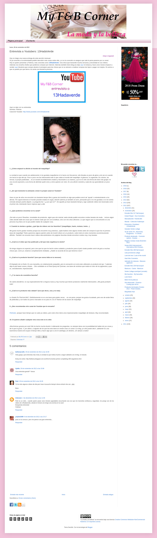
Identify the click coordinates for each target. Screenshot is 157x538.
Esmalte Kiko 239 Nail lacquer (134, 266)
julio (126, 303)
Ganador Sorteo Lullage (132, 229)
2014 (125, 200)
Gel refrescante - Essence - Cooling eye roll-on (133, 283)
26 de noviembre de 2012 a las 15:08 (32, 368)
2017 (125, 191)
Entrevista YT (20, 339)
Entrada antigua (108, 494)
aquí (82, 65)
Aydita (17, 368)
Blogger (89, 527)
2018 (125, 188)
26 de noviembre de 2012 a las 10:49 (37, 352)
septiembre (129, 298)
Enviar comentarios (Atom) (27, 498)
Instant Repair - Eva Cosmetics (134, 216)
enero (127, 320)
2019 (125, 186)
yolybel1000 (19, 417)
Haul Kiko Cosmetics (131, 258)
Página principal (15, 41)
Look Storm (128, 277)
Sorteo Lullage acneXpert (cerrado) (136, 271)
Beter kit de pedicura (131, 280)
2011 (125, 324)
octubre (127, 295)
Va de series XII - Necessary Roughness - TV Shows (134, 232)
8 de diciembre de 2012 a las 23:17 (35, 417)
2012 (125, 205)
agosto (127, 301)
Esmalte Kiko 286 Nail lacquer (134, 250)
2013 (125, 202)
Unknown (18, 398)
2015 (125, 197)
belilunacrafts (20, 352)
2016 (125, 194)
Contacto (30, 41)
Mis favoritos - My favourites (133, 274)
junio (126, 306)
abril (126, 312)
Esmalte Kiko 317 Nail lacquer (134, 213)
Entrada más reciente (17, 494)
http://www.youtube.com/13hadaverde (36, 112)
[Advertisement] (62, 476)
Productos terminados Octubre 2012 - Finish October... (134, 288)
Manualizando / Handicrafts (133, 219)
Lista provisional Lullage (132, 253)
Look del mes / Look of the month (135, 255)
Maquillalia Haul (130, 292)
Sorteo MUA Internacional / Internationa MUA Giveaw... (134, 246)
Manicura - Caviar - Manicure (134, 268)
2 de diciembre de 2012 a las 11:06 (34, 398)
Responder (18, 362)
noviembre (128, 211)
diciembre (128, 208)
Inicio (63, 494)
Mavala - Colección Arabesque (134, 221)
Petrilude (13, 313)
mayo (127, 309)
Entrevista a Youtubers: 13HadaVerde (132, 225)
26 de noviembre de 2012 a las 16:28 (31, 381)
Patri (17, 381)
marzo (127, 315)
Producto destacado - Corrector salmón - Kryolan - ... (135, 237)
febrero (127, 318)
